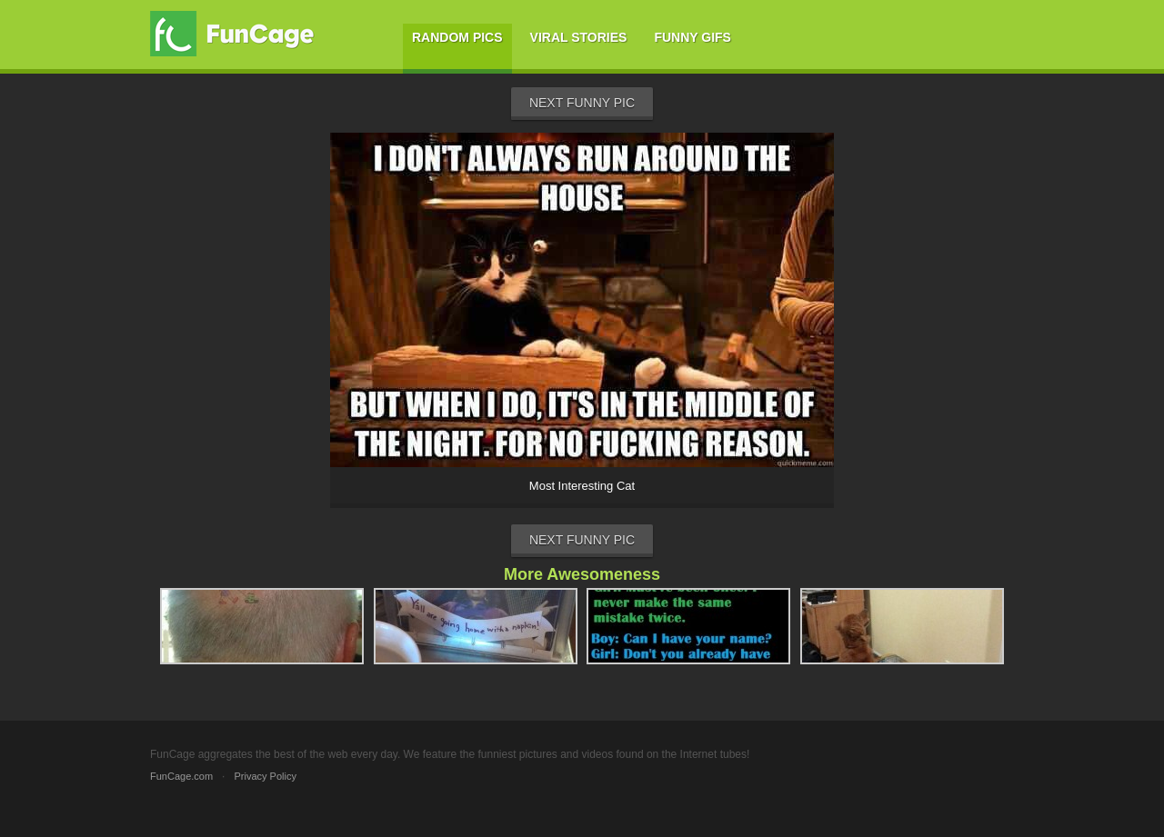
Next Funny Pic (582, 102)
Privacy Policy (265, 776)
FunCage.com (181, 776)
